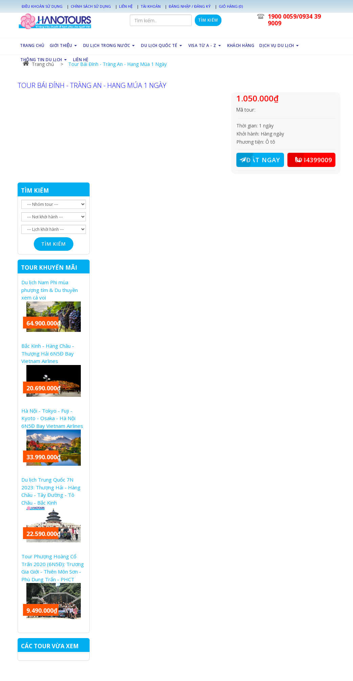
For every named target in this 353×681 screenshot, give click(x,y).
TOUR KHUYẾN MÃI (49, 267)
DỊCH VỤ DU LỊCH (279, 45)
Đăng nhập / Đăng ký (190, 6)
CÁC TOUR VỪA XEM (50, 646)
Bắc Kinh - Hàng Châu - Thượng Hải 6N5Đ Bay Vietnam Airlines (47, 353)
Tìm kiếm (208, 20)
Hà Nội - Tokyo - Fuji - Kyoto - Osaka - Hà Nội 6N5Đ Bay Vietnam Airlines (52, 418)
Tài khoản (151, 6)
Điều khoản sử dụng (42, 6)
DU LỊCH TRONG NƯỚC (109, 45)
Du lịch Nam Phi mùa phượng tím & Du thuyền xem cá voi (49, 290)
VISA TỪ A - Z (205, 45)
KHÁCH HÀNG (240, 45)
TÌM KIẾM (35, 190)
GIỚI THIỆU (64, 45)
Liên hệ (126, 6)
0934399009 (309, 160)
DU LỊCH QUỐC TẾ (162, 45)
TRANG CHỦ (32, 45)
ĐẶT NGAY (258, 160)
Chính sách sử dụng (91, 6)
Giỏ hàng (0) (231, 6)
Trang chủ (38, 64)
